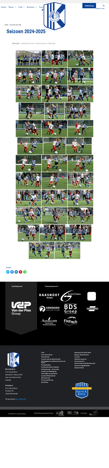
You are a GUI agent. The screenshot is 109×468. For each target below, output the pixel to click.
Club (21, 7)
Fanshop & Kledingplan (49, 371)
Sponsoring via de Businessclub (85, 363)
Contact (77, 357)
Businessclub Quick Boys (83, 352)
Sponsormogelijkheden (82, 365)
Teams (12, 7)
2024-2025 (15, 43)
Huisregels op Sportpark (49, 373)
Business (32, 7)
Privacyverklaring (47, 380)
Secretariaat (45, 357)
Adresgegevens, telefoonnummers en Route (53, 362)
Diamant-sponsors (81, 359)
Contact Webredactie (48, 376)
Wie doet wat (45, 378)
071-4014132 (21, 399)
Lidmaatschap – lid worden (50, 369)
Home (3, 7)
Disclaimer (44, 382)
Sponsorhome (79, 368)
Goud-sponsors (80, 361)
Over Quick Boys (46, 355)
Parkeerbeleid (46, 365)
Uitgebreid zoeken (100, 8)
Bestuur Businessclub (82, 355)
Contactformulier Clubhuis (50, 367)
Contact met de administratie (50, 359)
